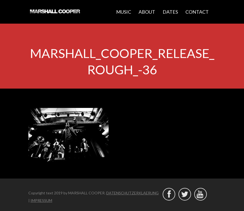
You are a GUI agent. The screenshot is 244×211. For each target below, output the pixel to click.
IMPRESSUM (41, 200)
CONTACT (197, 12)
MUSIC (123, 12)
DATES (170, 12)
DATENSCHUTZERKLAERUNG (132, 193)
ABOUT (147, 12)
